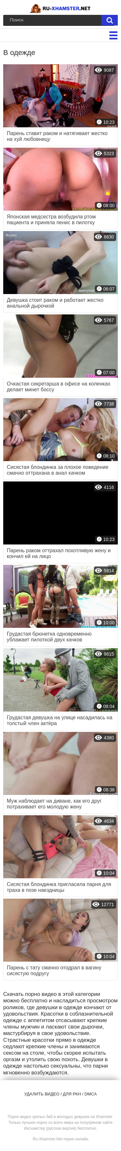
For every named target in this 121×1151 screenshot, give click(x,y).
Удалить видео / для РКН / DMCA (60, 1094)
